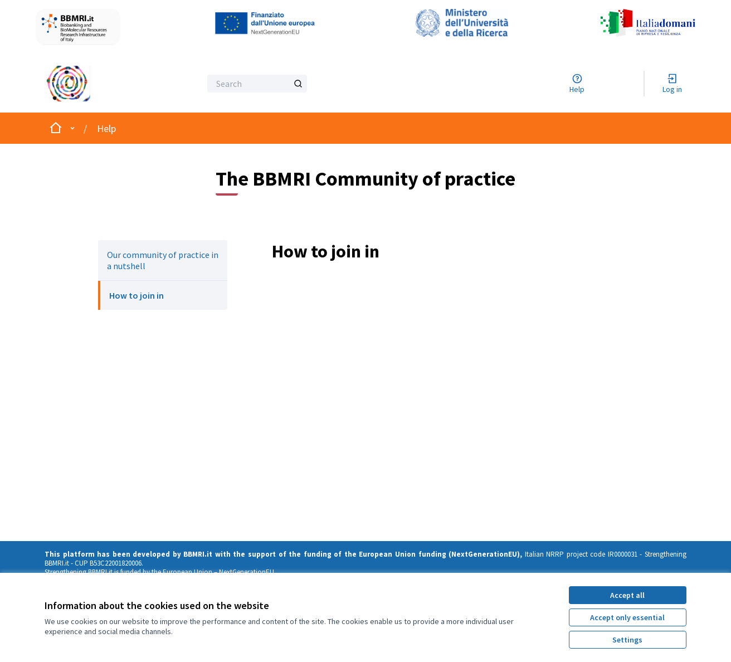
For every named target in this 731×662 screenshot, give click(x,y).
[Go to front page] (94, 83)
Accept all (627, 595)
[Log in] (672, 83)
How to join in (136, 295)
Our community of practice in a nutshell (162, 260)
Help (106, 128)
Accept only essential (627, 617)
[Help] (577, 83)
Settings (627, 640)
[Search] (257, 84)
